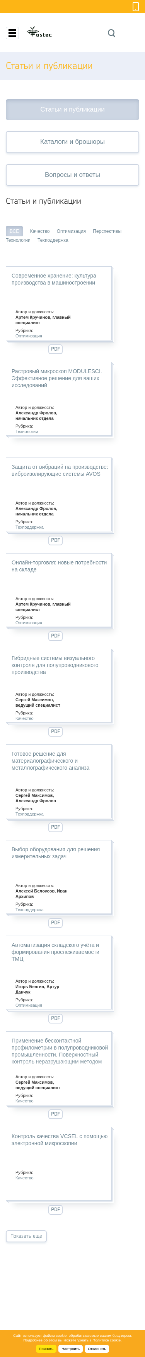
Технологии (18, 240)
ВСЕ (14, 231)
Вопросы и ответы (72, 174)
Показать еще (26, 1236)
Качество (40, 231)
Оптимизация (71, 231)
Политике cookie (106, 1340)
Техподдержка (53, 240)
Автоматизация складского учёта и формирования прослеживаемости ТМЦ (55, 952)
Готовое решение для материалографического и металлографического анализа (50, 761)
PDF (55, 349)
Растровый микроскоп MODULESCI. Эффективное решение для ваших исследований (57, 378)
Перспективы (107, 231)
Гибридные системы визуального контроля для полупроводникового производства (55, 665)
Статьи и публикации (72, 109)
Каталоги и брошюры (72, 141)
